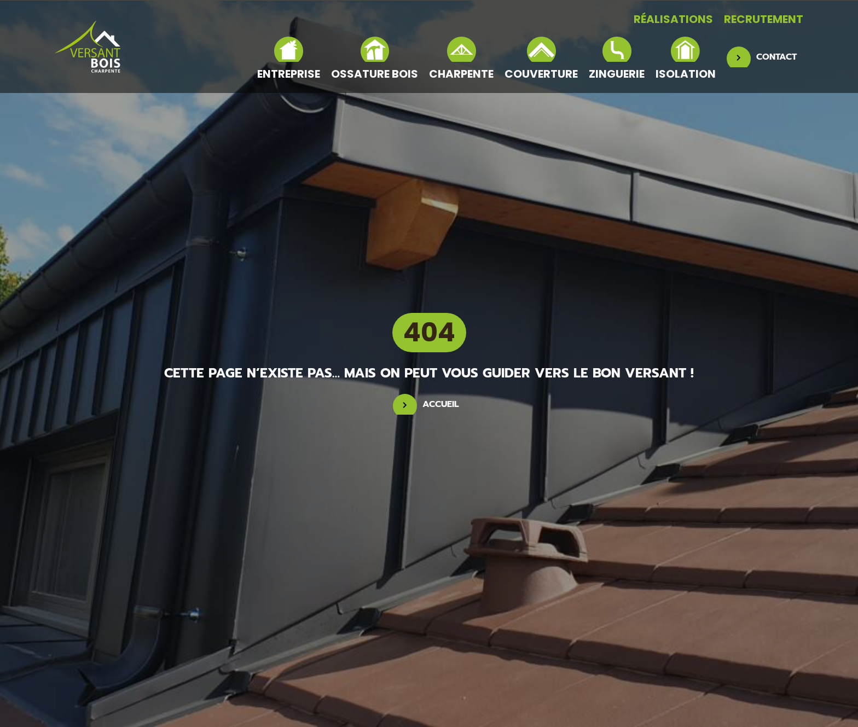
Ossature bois (374, 58)
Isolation (686, 58)
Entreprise (288, 58)
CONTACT (776, 56)
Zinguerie (617, 58)
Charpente (461, 58)
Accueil (440, 404)
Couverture (541, 58)
